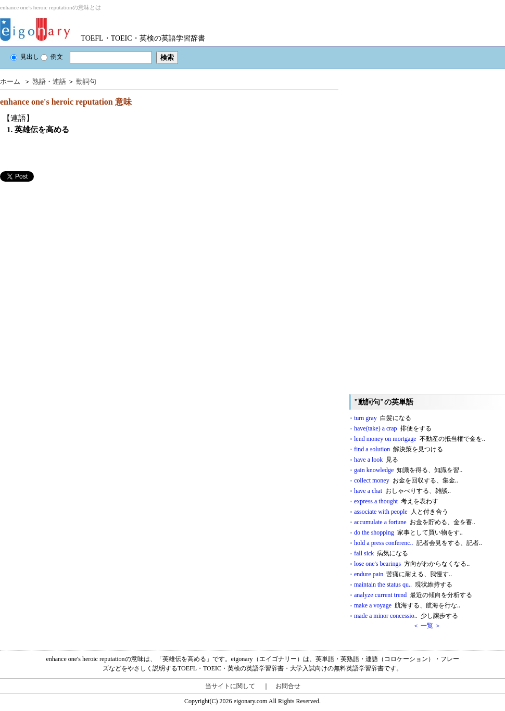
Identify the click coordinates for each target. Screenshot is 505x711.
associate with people (401, 511)
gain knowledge (408, 470)
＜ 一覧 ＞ (427, 625)
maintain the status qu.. (403, 584)
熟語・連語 (49, 81)
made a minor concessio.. (406, 615)
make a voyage (407, 605)
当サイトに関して (230, 686)
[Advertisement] (78, 254)
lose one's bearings (412, 563)
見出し (24, 56)
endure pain (403, 574)
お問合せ (287, 686)
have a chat (402, 490)
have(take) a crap (393, 428)
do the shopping (408, 532)
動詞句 (86, 81)
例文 (52, 56)
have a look (376, 459)
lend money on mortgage (419, 438)
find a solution (398, 449)
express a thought (396, 501)
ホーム (10, 81)
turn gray (382, 418)
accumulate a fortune (414, 522)
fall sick (381, 553)
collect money (406, 480)
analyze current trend (413, 595)
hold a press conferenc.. (418, 543)
